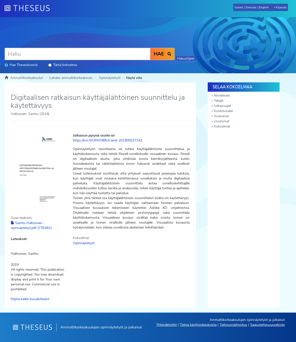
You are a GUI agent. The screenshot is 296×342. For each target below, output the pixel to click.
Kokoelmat (222, 126)
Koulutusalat (223, 111)
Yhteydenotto (166, 324)
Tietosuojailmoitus (233, 324)
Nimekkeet (222, 95)
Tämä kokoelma (62, 65)
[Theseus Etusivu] (29, 8)
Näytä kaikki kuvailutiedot (30, 299)
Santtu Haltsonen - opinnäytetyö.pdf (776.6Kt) (31, 225)
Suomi (238, 7)
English (264, 7)
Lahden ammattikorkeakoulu (70, 78)
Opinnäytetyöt (110, 78)
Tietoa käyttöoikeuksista (198, 324)
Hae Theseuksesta (21, 65)
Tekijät (218, 100)
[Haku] (77, 54)
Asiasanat (221, 116)
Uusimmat (222, 121)
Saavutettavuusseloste (267, 324)
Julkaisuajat (222, 105)
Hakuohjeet (185, 58)
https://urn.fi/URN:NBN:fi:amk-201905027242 (107, 140)
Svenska (250, 7)
